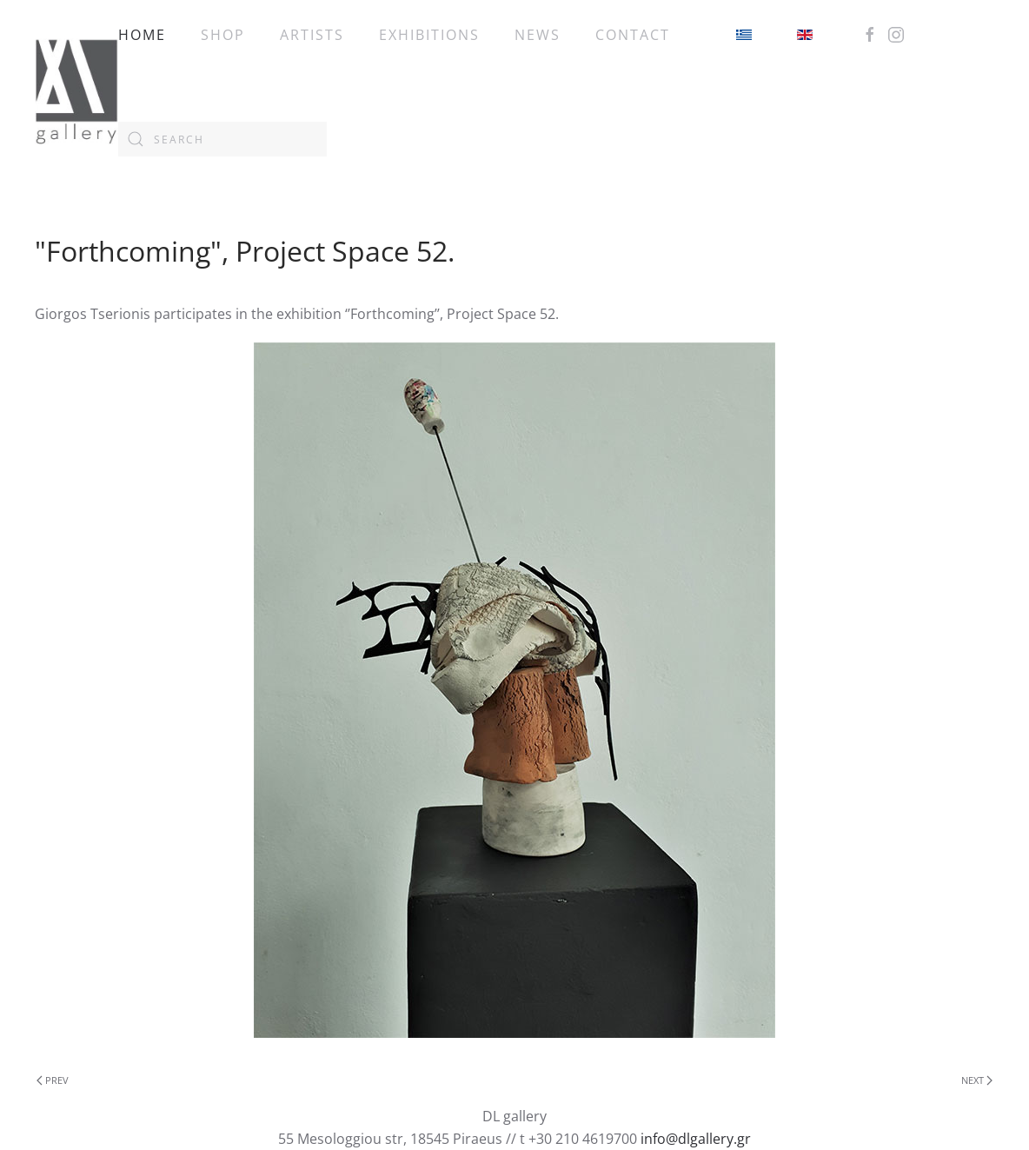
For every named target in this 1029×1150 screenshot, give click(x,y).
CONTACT (632, 34)
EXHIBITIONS (429, 34)
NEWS (537, 34)
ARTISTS (312, 34)
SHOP (223, 34)
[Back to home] (76, 87)
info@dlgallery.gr (696, 1138)
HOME (142, 34)
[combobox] (222, 139)
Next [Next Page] (976, 1080)
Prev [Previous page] (53, 1080)
